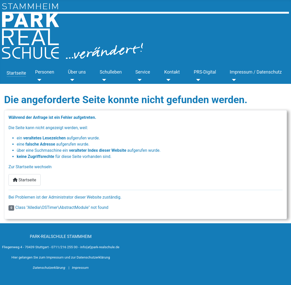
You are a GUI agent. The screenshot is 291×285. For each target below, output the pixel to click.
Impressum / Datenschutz (256, 72)
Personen (44, 72)
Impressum (80, 268)
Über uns (77, 72)
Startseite (16, 73)
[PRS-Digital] (197, 80)
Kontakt (172, 72)
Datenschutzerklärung (49, 268)
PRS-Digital (205, 72)
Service (142, 72)
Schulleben (111, 72)
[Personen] (38, 80)
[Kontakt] (167, 80)
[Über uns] (71, 80)
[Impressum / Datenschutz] (233, 80)
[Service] (138, 80)
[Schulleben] (103, 80)
